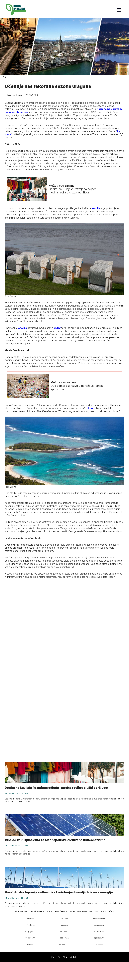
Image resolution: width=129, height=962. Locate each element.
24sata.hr (30, 919)
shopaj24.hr (30, 931)
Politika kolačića (105, 911)
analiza (22, 327)
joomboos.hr (98, 925)
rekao (89, 408)
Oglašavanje (37, 911)
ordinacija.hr (64, 944)
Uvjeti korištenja (57, 911)
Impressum (21, 911)
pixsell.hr (99, 944)
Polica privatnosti (81, 911)
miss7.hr (64, 919)
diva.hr (30, 944)
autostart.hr (99, 931)
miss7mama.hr (99, 919)
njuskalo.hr (99, 938)
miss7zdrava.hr (30, 925)
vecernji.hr (30, 938)
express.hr (64, 931)
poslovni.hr (64, 938)
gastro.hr (64, 925)
